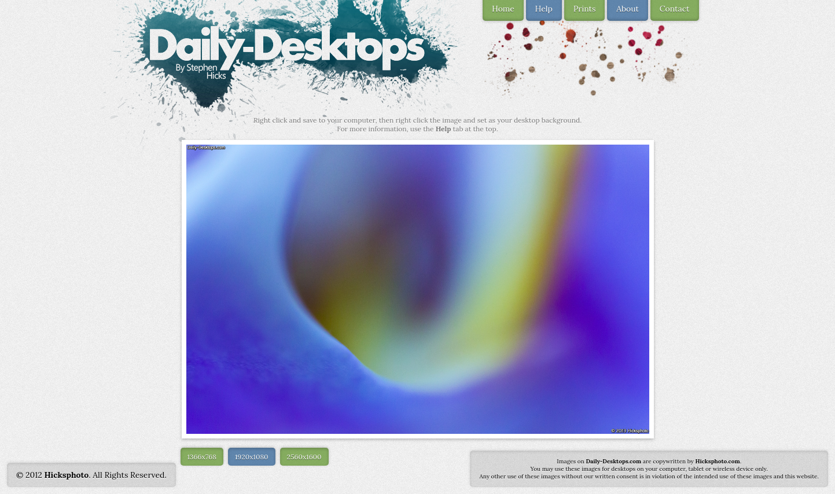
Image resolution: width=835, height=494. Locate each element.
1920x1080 (251, 456)
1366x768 (202, 456)
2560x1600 (304, 456)
